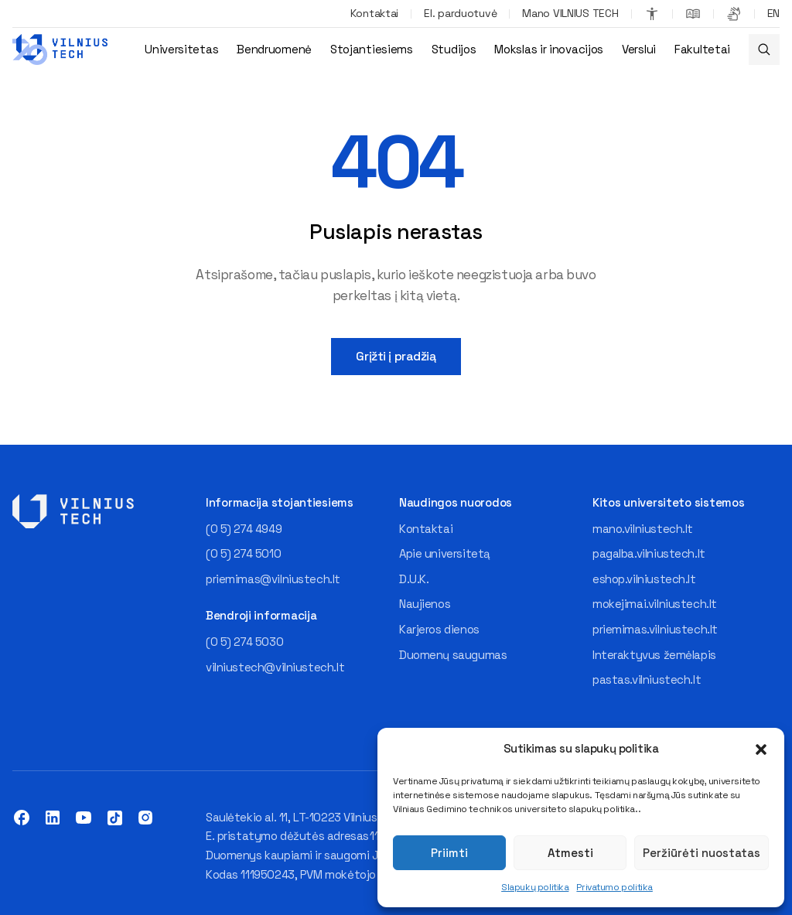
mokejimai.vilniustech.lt (654, 603)
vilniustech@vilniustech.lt (275, 667)
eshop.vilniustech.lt (644, 579)
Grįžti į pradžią (395, 356)
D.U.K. (413, 579)
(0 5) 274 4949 (244, 528)
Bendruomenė (274, 49)
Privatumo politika (614, 887)
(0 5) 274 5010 (243, 553)
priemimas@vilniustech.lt (273, 579)
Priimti (449, 852)
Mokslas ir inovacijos (548, 49)
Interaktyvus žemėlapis (654, 654)
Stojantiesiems (371, 49)
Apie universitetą (444, 553)
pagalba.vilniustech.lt (648, 553)
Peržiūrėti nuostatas (701, 852)
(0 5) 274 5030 (244, 641)
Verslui (639, 49)
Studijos (454, 49)
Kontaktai (374, 13)
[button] (761, 749)
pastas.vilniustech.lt (646, 679)
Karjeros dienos (439, 629)
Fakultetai (702, 49)
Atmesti (570, 852)
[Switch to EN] (773, 14)
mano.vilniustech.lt (642, 528)
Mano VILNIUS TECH (570, 13)
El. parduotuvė (460, 13)
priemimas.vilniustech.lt (655, 629)
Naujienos (424, 603)
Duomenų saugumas (453, 654)
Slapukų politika (534, 887)
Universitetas (181, 49)
